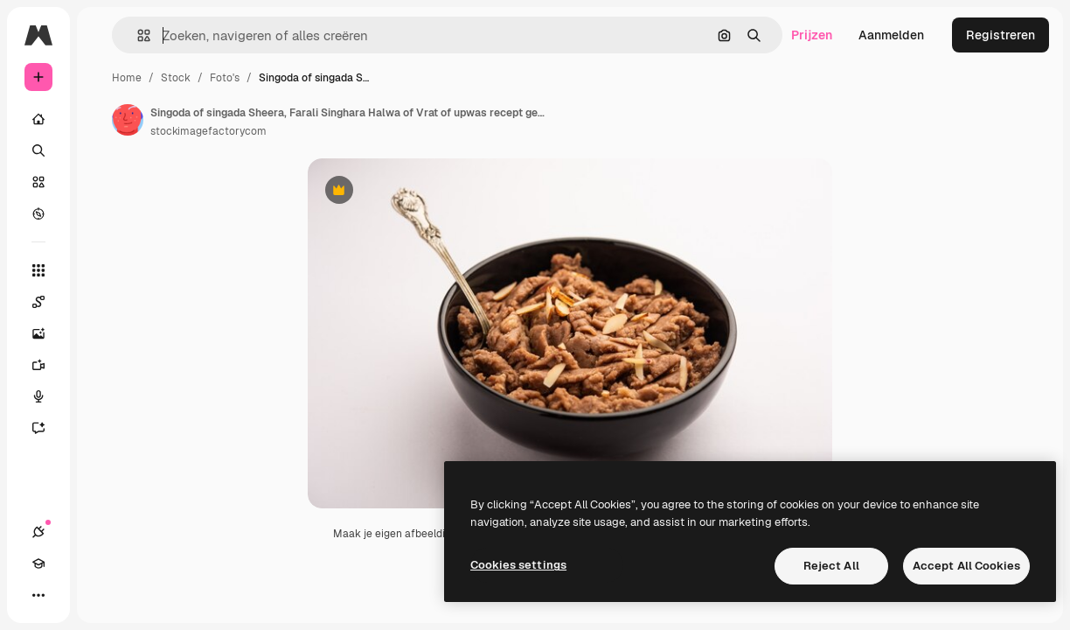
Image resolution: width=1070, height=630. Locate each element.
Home (127, 78)
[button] (137, 35)
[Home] (38, 119)
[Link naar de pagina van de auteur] (127, 120)
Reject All (831, 565)
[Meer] (38, 595)
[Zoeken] (38, 150)
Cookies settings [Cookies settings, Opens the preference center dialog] (518, 564)
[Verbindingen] (38, 532)
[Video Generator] (47, 365)
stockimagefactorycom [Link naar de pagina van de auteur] (208, 131)
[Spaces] (47, 302)
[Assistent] (47, 428)
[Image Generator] (47, 333)
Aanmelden (891, 35)
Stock (176, 78)
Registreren (1000, 35)
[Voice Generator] (47, 396)
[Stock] (38, 182)
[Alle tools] (38, 270)
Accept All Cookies (966, 565)
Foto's (225, 78)
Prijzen (811, 35)
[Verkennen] (38, 214)
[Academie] (38, 564)
